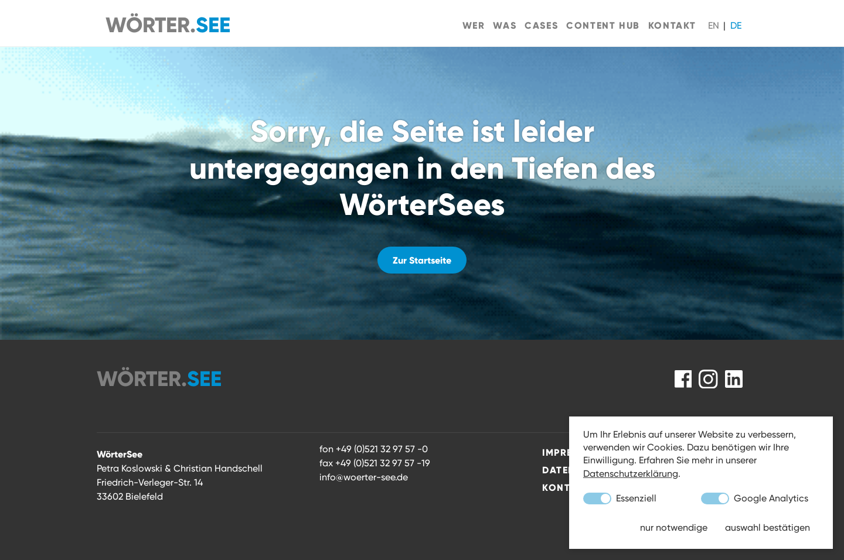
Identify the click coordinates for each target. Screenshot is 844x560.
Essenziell (619, 498)
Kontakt (672, 25)
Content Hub (603, 25)
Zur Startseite (422, 260)
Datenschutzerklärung (630, 473)
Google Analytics (754, 498)
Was (504, 25)
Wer (473, 25)
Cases (541, 25)
